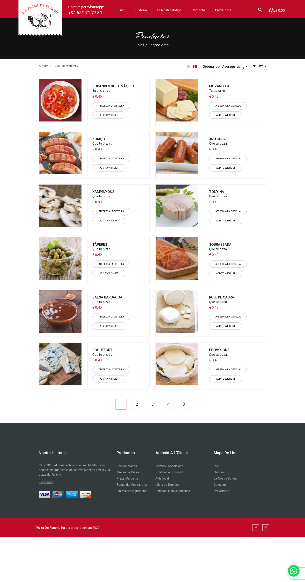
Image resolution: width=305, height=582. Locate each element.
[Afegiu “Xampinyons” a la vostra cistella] (111, 211)
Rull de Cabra (221, 297)
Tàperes (99, 244)
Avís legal (162, 478)
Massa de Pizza (128, 472)
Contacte (198, 10)
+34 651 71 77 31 (85, 12)
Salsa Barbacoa (107, 297)
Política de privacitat (169, 472)
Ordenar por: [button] (225, 66)
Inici (122, 10)
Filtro (259, 66)
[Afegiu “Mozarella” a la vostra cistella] (228, 105)
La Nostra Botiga (169, 10)
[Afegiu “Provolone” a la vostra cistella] (228, 369)
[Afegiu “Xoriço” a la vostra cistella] (111, 158)
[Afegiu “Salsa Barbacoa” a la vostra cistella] (111, 316)
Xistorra (217, 139)
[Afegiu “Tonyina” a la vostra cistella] (228, 211)
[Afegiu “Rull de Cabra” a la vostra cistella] (228, 316)
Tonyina (216, 192)
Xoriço (98, 139)
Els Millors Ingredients (132, 491)
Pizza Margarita (127, 478)
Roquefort (102, 350)
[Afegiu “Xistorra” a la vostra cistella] (228, 158)
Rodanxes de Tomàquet (113, 86)
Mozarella (219, 86)
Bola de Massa (127, 466)
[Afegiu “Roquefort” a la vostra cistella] (111, 369)
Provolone (219, 350)
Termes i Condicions (169, 466)
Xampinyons (103, 192)
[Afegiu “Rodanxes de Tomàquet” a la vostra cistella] (111, 105)
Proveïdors (223, 10)
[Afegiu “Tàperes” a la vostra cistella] (111, 264)
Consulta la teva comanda (172, 491)
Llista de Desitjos (167, 485)
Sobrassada (220, 244)
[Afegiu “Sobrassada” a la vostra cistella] (228, 264)
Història (141, 10)
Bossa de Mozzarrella (132, 485)
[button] (277, 10)
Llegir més (46, 482)
